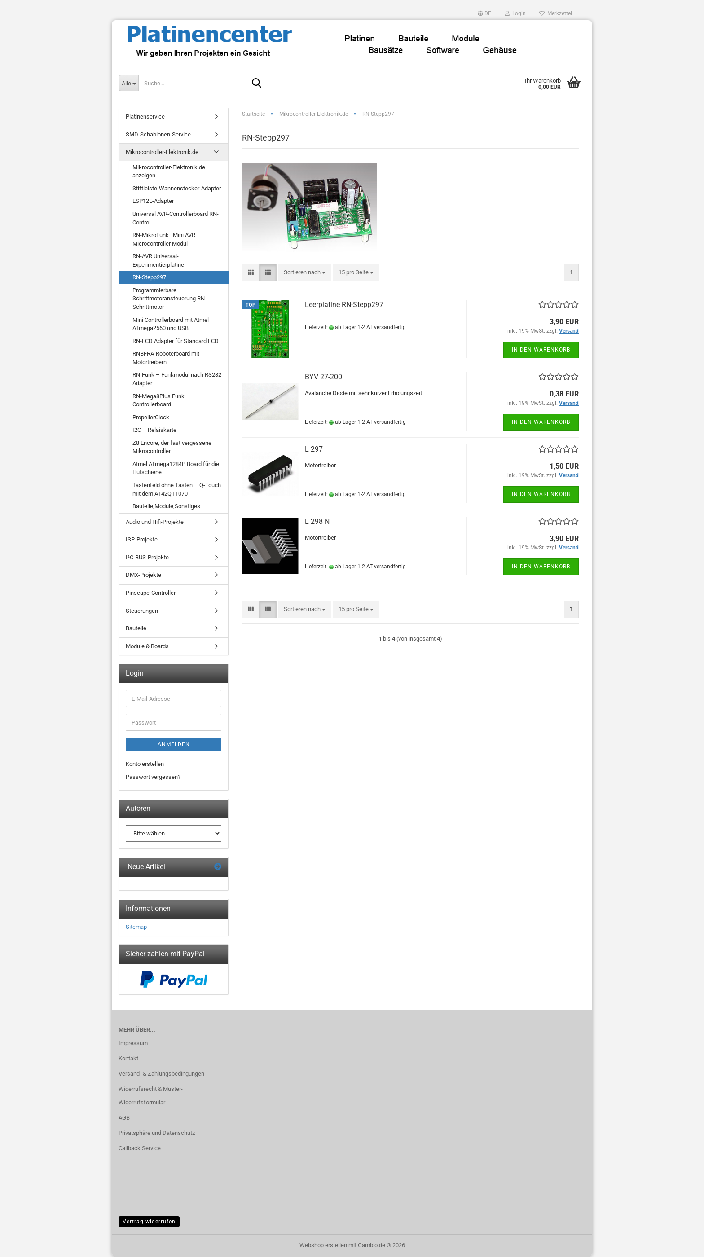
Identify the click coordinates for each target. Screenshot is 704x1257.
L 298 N (317, 521)
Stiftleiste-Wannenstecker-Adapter (176, 188)
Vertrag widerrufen (149, 1221)
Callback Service (140, 1148)
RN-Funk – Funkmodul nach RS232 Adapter (176, 379)
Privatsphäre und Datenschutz (157, 1133)
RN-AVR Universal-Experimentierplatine (158, 260)
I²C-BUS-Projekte (147, 557)
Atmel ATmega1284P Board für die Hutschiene (175, 468)
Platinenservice (145, 116)
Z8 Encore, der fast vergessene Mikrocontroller (171, 447)
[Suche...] (128, 83)
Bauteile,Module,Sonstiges (166, 506)
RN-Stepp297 (149, 277)
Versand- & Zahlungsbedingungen (161, 1073)
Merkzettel (555, 13)
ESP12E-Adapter (153, 201)
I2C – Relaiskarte (154, 429)
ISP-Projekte (142, 539)
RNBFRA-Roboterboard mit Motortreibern (165, 357)
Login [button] (515, 13)
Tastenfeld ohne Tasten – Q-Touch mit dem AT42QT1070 (176, 489)
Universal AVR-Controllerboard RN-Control (175, 218)
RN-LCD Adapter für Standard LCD (175, 341)
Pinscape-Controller (151, 592)
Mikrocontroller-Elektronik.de (162, 152)
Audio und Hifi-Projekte (155, 522)
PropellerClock (150, 417)
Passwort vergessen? (153, 777)
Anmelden (174, 744)
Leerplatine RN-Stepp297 (344, 304)
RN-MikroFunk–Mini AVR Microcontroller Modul (163, 239)
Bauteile (136, 628)
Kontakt (128, 1058)
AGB (124, 1117)
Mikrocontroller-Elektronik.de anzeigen (168, 171)
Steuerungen (142, 610)
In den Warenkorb (541, 350)
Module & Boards (147, 646)
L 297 (314, 449)
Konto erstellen (145, 763)
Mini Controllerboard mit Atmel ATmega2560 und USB (170, 324)
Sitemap (136, 926)
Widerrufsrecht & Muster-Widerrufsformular (151, 1096)
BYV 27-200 (323, 377)
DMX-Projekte (143, 574)
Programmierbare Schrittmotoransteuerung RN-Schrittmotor (169, 298)
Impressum (133, 1043)
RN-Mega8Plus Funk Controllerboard (158, 400)
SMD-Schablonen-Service (158, 134)
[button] (484, 13)
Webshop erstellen (323, 1245)
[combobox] (304, 272)
